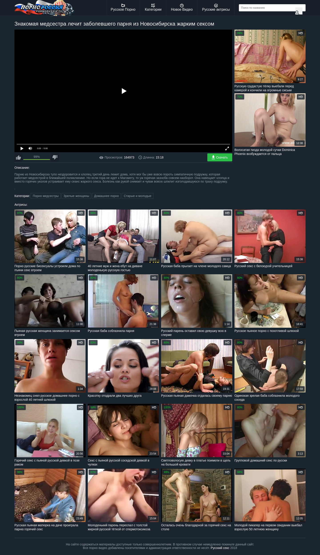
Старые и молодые (137, 196)
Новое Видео (182, 7)
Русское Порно (123, 7)
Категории (153, 7)
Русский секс (220, 548)
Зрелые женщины (76, 196)
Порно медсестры (45, 196)
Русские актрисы (216, 7)
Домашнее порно (106, 196)
